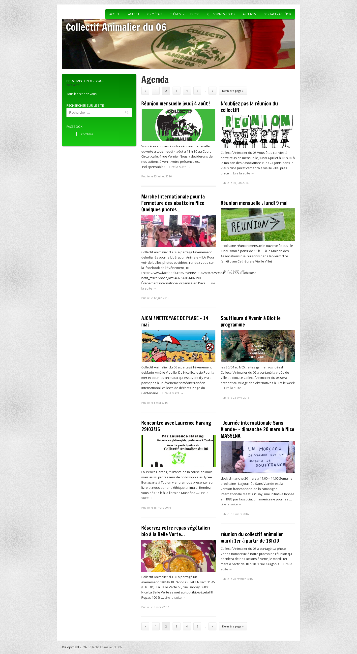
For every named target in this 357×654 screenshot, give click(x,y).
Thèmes (175, 14)
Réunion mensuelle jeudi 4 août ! (175, 103)
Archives (249, 14)
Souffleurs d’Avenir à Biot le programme (251, 321)
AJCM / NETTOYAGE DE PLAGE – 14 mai (174, 321)
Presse (194, 14)
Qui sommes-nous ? (221, 14)
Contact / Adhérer (277, 14)
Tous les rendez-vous (81, 94)
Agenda (133, 14)
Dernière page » (233, 91)
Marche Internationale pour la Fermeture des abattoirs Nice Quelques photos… (173, 203)
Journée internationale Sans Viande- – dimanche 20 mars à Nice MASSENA (257, 429)
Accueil (114, 14)
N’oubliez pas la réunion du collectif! (249, 107)
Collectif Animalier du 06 (116, 27)
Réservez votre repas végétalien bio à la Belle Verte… (175, 531)
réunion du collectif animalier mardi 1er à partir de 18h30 (252, 537)
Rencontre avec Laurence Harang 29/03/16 (176, 426)
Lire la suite (179, 166)
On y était (154, 14)
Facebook (74, 126)
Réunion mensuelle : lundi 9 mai (254, 203)
